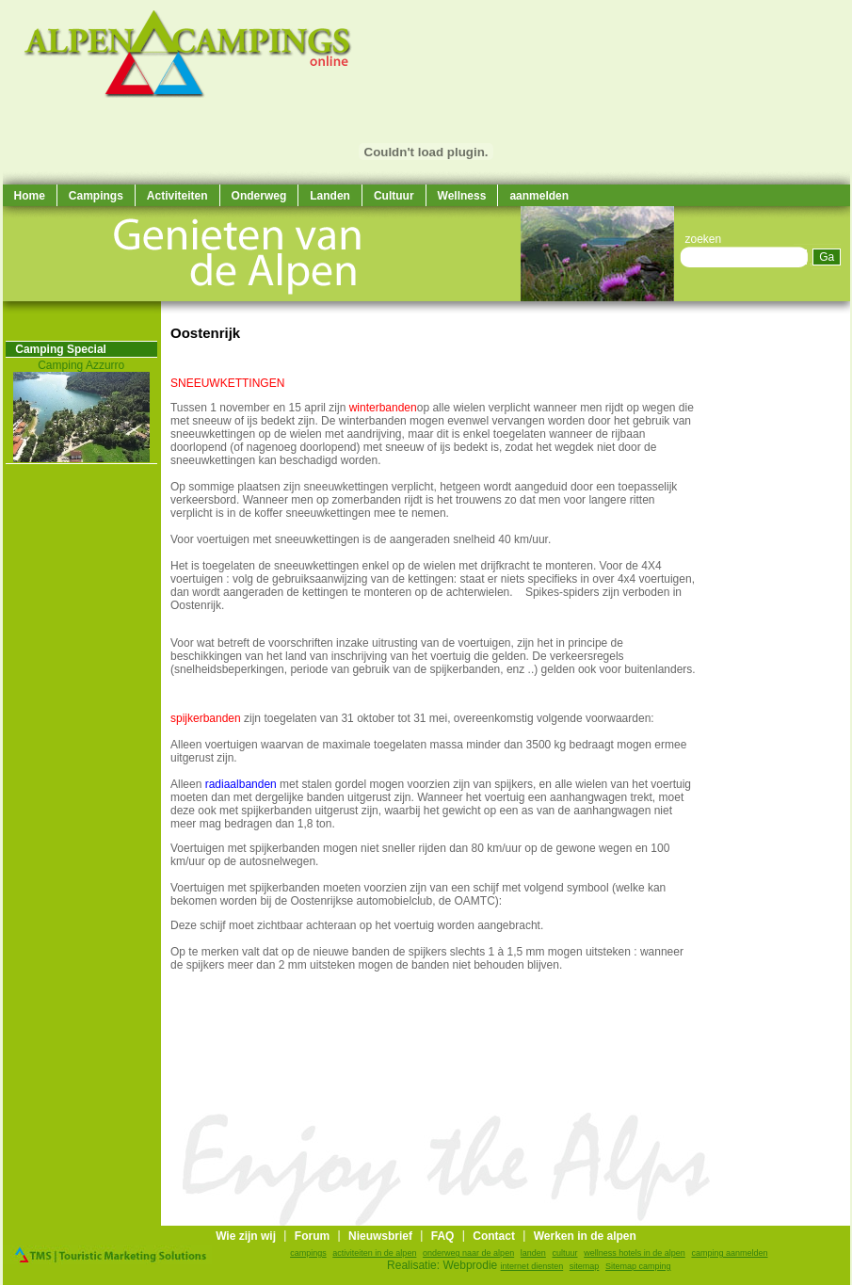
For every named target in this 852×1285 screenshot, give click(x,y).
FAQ (443, 1236)
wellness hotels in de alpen (634, 1253)
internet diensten (532, 1266)
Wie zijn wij (246, 1236)
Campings (96, 195)
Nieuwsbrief (380, 1236)
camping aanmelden (729, 1253)
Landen (330, 195)
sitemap (585, 1266)
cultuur (565, 1253)
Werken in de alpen (585, 1236)
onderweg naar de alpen (468, 1253)
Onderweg (259, 195)
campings (308, 1253)
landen (533, 1253)
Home (29, 195)
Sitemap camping (638, 1266)
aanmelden (539, 195)
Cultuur (394, 195)
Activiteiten (177, 195)
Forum (312, 1236)
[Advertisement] (793, 583)
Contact (494, 1236)
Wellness (462, 195)
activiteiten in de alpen (374, 1253)
